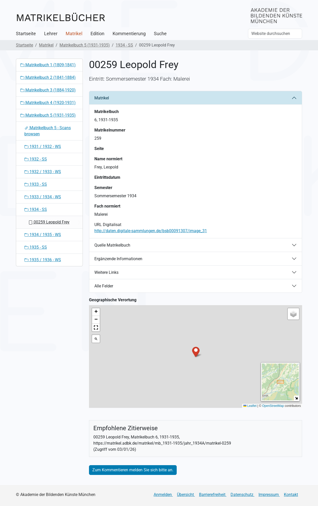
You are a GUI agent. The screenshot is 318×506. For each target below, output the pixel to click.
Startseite (26, 33)
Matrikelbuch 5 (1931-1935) (84, 45)
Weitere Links (106, 272)
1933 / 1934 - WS (42, 196)
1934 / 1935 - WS (42, 234)
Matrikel (74, 33)
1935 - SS (35, 247)
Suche (160, 33)
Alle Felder (103, 286)
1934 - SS (124, 45)
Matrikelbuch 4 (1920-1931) (48, 102)
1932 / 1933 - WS (42, 171)
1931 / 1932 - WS (42, 146)
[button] (195, 351)
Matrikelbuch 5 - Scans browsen (47, 130)
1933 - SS (35, 184)
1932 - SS (35, 159)
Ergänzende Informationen (118, 258)
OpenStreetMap (273, 406)
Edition (97, 33)
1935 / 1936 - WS (42, 259)
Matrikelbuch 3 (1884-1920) (48, 90)
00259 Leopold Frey (48, 222)
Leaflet (249, 406)
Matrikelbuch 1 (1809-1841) (48, 64)
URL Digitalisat (107, 224)
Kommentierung (129, 33)
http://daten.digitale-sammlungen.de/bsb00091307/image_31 (150, 230)
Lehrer (50, 33)
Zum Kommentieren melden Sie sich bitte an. (132, 469)
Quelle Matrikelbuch (112, 245)
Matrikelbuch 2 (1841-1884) (48, 77)
